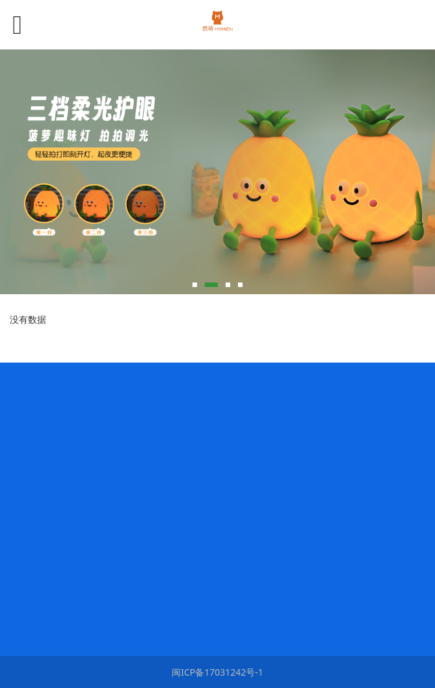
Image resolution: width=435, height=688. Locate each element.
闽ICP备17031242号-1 (217, 672)
